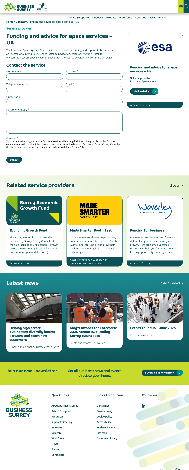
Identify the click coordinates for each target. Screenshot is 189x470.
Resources (57, 416)
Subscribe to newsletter (159, 372)
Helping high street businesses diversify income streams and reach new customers (33, 334)
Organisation (13, 97)
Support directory (61, 422)
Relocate (111, 17)
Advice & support (78, 17)
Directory (21, 21)
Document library (107, 438)
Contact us (57, 454)
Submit (14, 159)
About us (140, 17)
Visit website (141, 91)
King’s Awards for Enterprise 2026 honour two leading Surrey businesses (93, 332)
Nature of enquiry (17, 109)
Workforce (125, 17)
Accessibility (104, 422)
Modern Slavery (106, 427)
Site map (102, 433)
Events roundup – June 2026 (153, 328)
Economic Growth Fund (28, 230)
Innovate (97, 17)
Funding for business (147, 230)
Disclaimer (103, 405)
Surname (72, 71)
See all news (170, 283)
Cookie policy (104, 416)
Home (9, 21)
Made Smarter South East (91, 230)
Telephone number (17, 84)
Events (162, 17)
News (152, 17)
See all (175, 185)
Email (70, 84)
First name (13, 71)
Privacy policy (104, 411)
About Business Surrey (64, 405)
